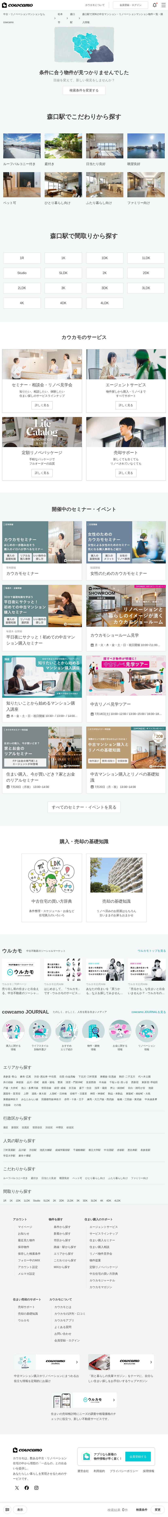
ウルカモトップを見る (152, 950)
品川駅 (22, 1150)
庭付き (34, 1178)
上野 (26, 1093)
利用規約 (99, 1471)
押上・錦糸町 (117, 1088)
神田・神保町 (97, 1093)
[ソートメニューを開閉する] (7, 1510)
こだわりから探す (65, 1260)
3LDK (94, 1200)
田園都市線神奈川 (51, 1099)
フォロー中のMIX (29, 1260)
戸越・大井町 (10, 1088)
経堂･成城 (60, 1088)
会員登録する (138, 1456)
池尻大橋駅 (46, 1150)
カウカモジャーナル (102, 1280)
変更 (158, 1509)
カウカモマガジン (101, 1287)
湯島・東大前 (39, 1093)
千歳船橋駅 (79, 1150)
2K (54, 1200)
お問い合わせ (62, 1333)
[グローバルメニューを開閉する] (163, 5)
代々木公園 (144, 1076)
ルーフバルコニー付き (15, 1178)
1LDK (27, 1200)
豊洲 (60, 1082)
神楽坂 (19, 1082)
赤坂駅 (120, 1150)
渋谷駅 (33, 1150)
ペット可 (77, 1178)
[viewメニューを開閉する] (20, 1510)
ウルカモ (23, 1320)
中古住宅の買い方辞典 (104, 1273)
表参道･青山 (10, 1076)
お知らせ (23, 1233)
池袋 (150, 1088)
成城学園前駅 (62, 1150)
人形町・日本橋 (58, 1093)
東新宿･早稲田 (150, 1082)
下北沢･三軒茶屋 (87, 1076)
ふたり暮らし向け (118, 1178)
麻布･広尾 (25, 1076)
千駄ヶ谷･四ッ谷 (119, 1082)
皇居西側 (91, 1082)
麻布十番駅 (25, 1155)
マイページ (25, 1226)
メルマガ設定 (26, 1273)
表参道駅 (145, 1150)
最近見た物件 (26, 1240)
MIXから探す (62, 1267)
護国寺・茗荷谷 (11, 1093)
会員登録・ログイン (67, 1340)
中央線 (102, 1082)
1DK (18, 1200)
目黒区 (25, 1127)
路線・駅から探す (65, 1247)
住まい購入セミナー (102, 1240)
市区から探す (62, 1240)
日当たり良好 (48, 1178)
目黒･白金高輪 (67, 1076)
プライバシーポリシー (124, 1471)
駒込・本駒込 (115, 1093)
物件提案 (95, 1260)
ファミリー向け (139, 1178)
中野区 (59, 1127)
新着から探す (62, 1233)
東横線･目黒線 (108, 1076)
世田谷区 (37, 1127)
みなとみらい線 (29, 1099)
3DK (85, 1200)
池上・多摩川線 (29, 1088)
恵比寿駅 (132, 1150)
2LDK (70, 1200)
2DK (61, 1200)
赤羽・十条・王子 (74, 1099)
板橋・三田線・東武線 (129, 1099)
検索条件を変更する (84, 90)
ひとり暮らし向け (95, 1178)
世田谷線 (46, 1088)
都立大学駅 (95, 1150)
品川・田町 (33, 1082)
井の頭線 (8, 1082)
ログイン (131, 5)
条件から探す (62, 1226)
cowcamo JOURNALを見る (149, 1012)
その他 (17, 1105)
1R (4, 1200)
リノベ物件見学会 (101, 1253)
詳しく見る (42, 405)
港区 (5, 1127)
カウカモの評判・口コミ (70, 1313)
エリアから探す (64, 1253)
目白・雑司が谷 (136, 1088)
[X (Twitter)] (17, 1488)
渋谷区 (49, 1127)
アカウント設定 (28, 1267)
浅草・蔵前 (101, 1088)
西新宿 (134, 1082)
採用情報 (148, 1471)
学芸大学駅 (9, 1155)
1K (11, 1200)
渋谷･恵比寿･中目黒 (45, 1076)
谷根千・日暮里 (78, 1093)
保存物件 (23, 1247)
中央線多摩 (151, 1099)
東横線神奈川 (10, 1099)
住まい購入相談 (99, 1247)
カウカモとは (62, 1307)
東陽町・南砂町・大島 (138, 1093)
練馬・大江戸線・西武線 (100, 1099)
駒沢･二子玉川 (127, 1076)
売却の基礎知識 (28, 1313)
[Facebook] (27, 1488)
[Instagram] (36, 1488)
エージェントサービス (104, 1226)
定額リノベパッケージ (104, 1267)
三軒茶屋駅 (9, 1150)
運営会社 (83, 1471)
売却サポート (26, 1307)
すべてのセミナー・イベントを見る (84, 807)
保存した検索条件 (29, 1253)
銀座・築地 (48, 1082)
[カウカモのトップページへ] (17, 5)
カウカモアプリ (64, 1320)
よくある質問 (62, 1327)
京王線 (72, 1088)
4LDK (117, 1200)
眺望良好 (64, 1178)
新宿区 (15, 1127)
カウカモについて (95, 5)
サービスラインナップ (104, 1233)
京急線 (7, 1105)
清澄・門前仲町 (74, 1082)
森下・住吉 (85, 1088)
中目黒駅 (109, 1150)
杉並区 (70, 1127)
